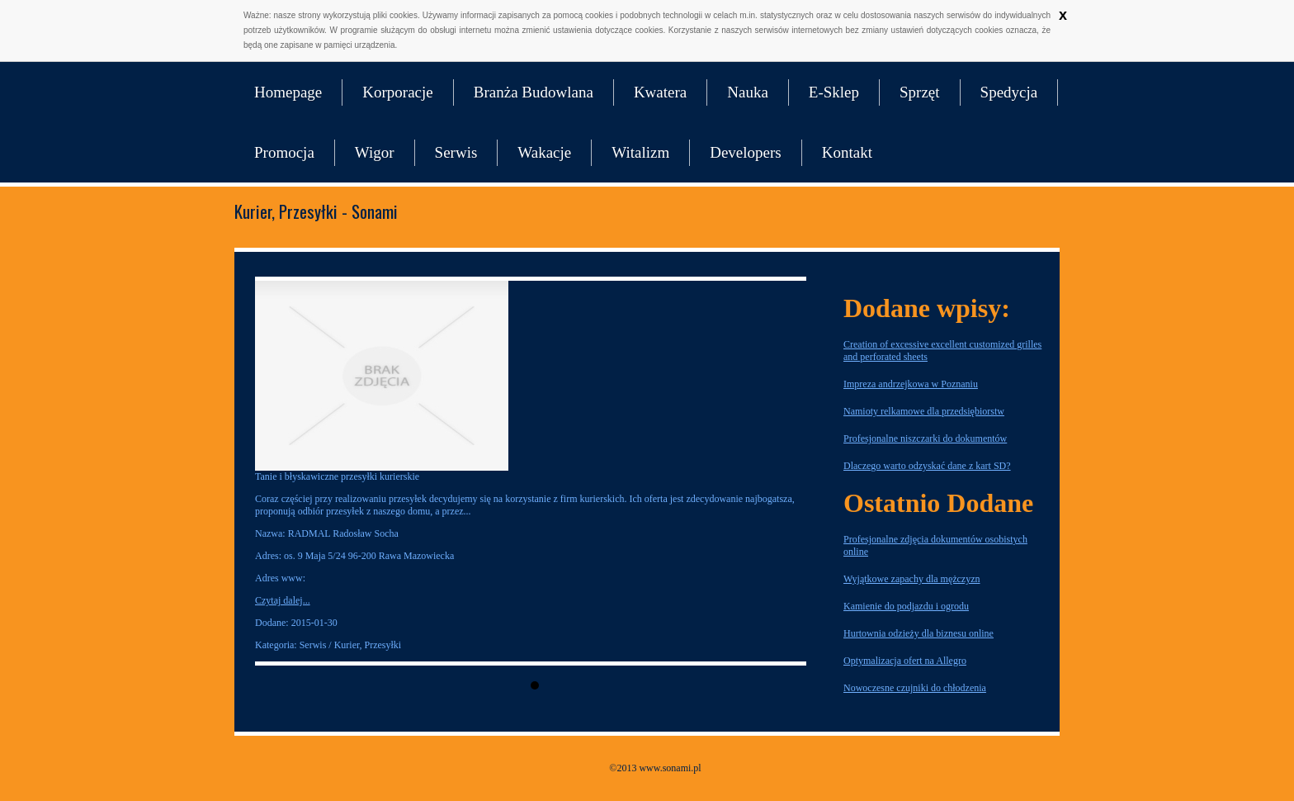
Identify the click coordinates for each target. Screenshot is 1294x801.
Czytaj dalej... (282, 600)
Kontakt (847, 152)
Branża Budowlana (533, 92)
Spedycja (1009, 92)
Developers (746, 152)
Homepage (288, 92)
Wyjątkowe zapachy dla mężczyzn (911, 579)
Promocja (284, 152)
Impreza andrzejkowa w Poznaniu (910, 384)
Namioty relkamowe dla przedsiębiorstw (923, 411)
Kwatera (660, 92)
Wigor (374, 152)
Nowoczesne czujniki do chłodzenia (914, 688)
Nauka (747, 92)
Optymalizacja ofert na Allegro (904, 660)
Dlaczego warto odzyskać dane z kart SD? (927, 466)
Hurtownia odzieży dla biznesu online (918, 633)
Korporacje (397, 92)
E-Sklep (834, 92)
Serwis (456, 152)
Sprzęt (920, 92)
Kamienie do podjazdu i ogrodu (906, 606)
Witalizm (640, 152)
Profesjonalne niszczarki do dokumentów (925, 438)
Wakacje (544, 152)
